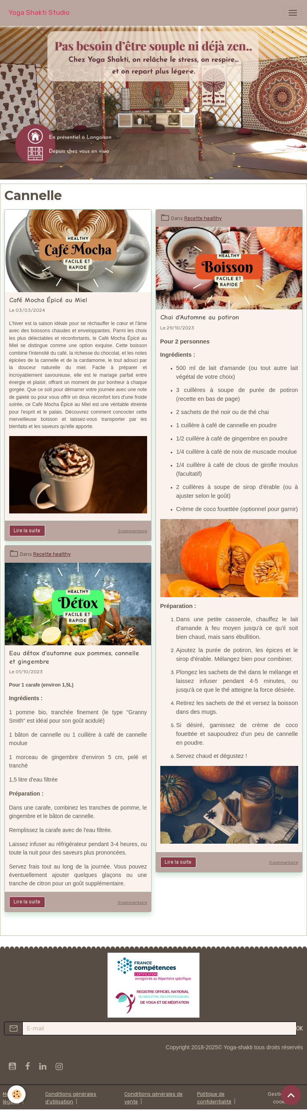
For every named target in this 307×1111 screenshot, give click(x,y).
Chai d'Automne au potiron (199, 317)
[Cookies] (17, 1094)
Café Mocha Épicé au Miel (48, 300)
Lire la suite (27, 530)
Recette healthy (203, 218)
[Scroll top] (291, 1095)
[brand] (39, 13)
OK (299, 1028)
